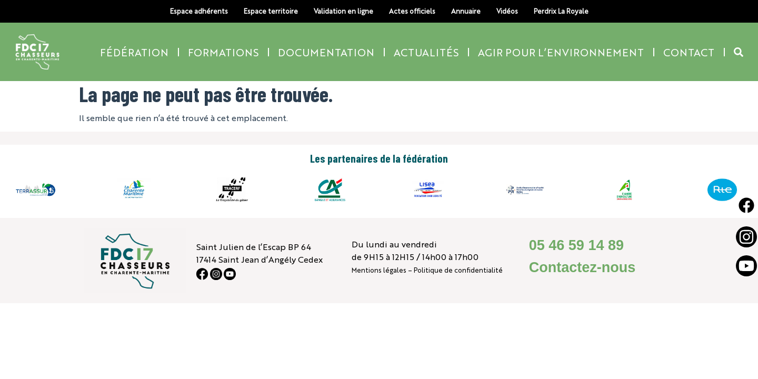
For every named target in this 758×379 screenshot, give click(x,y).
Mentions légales (379, 269)
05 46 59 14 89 (576, 245)
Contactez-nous (582, 267)
